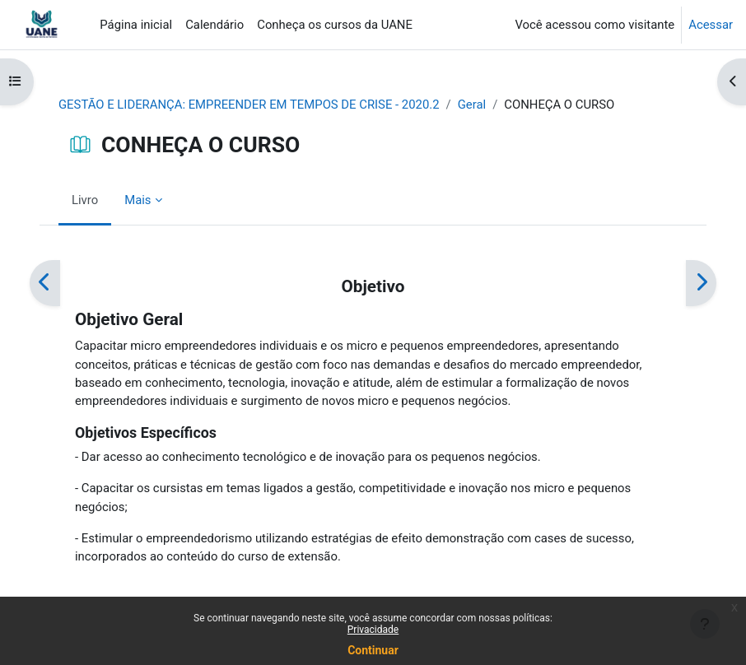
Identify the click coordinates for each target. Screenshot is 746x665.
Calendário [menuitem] (214, 24)
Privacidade (373, 629)
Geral (472, 104)
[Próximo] (701, 282)
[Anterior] (45, 282)
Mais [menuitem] (137, 200)
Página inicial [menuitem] (136, 24)
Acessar (710, 24)
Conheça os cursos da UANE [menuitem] (335, 24)
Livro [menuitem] (85, 200)
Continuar (373, 650)
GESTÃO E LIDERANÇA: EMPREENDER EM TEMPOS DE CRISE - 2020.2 (249, 104)
